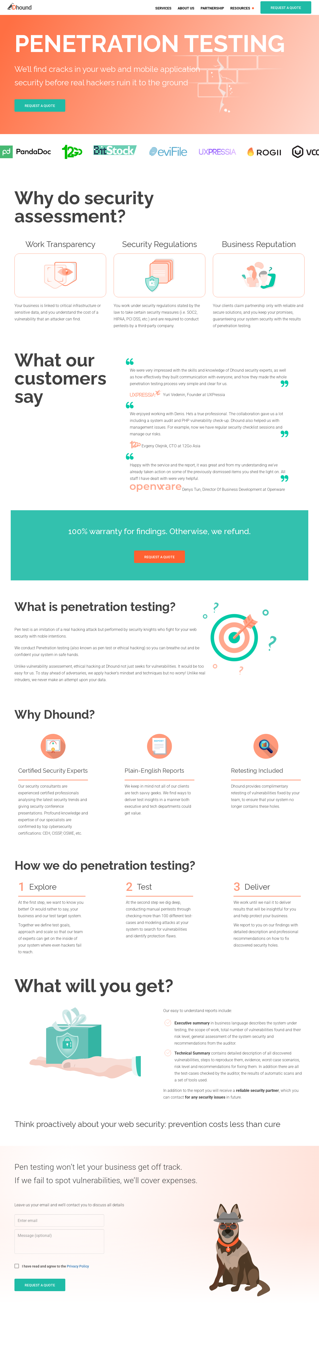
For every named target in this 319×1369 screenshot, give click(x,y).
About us (186, 8)
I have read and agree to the (51, 1266)
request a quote (40, 1285)
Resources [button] (242, 8)
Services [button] (163, 8)
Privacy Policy (78, 1266)
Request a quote (286, 8)
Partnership (212, 8)
